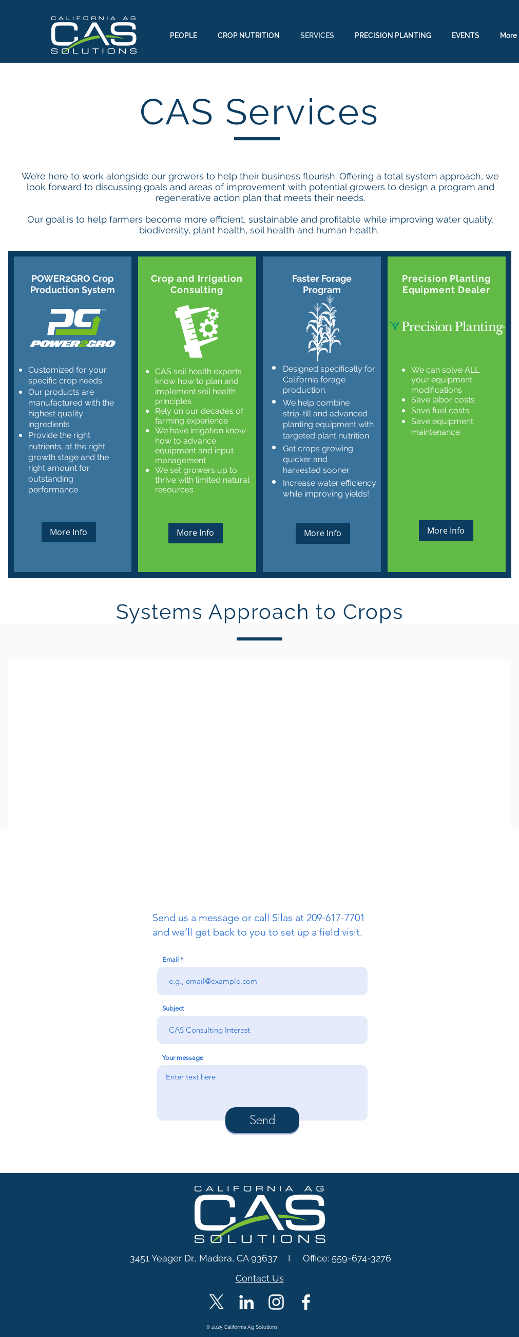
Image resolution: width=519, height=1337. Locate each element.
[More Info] (69, 532)
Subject (173, 1008)
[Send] (262, 1120)
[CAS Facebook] (306, 1302)
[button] (259, 767)
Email (170, 959)
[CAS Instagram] (276, 1302)
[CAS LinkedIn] (246, 1302)
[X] (216, 1302)
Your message (182, 1057)
